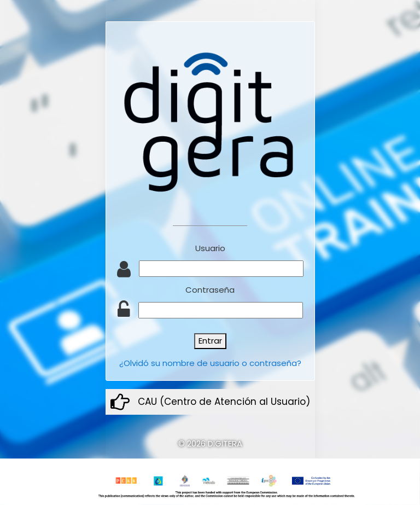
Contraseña (210, 289)
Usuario (210, 248)
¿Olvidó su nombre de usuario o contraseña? (210, 363)
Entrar (210, 340)
